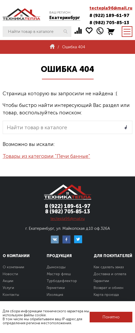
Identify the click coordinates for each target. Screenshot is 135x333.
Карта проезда (106, 294)
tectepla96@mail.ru (110, 8)
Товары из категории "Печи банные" (46, 156)
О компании (13, 267)
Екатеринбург (64, 17)
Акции (8, 281)
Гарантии (101, 281)
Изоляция (55, 294)
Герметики (56, 288)
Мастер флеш (59, 274)
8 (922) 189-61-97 (109, 15)
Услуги (8, 288)
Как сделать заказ (109, 267)
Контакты (11, 294)
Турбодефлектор (62, 281)
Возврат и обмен (108, 288)
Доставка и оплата (110, 274)
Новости (10, 274)
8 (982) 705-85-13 (109, 22)
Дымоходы (56, 267)
